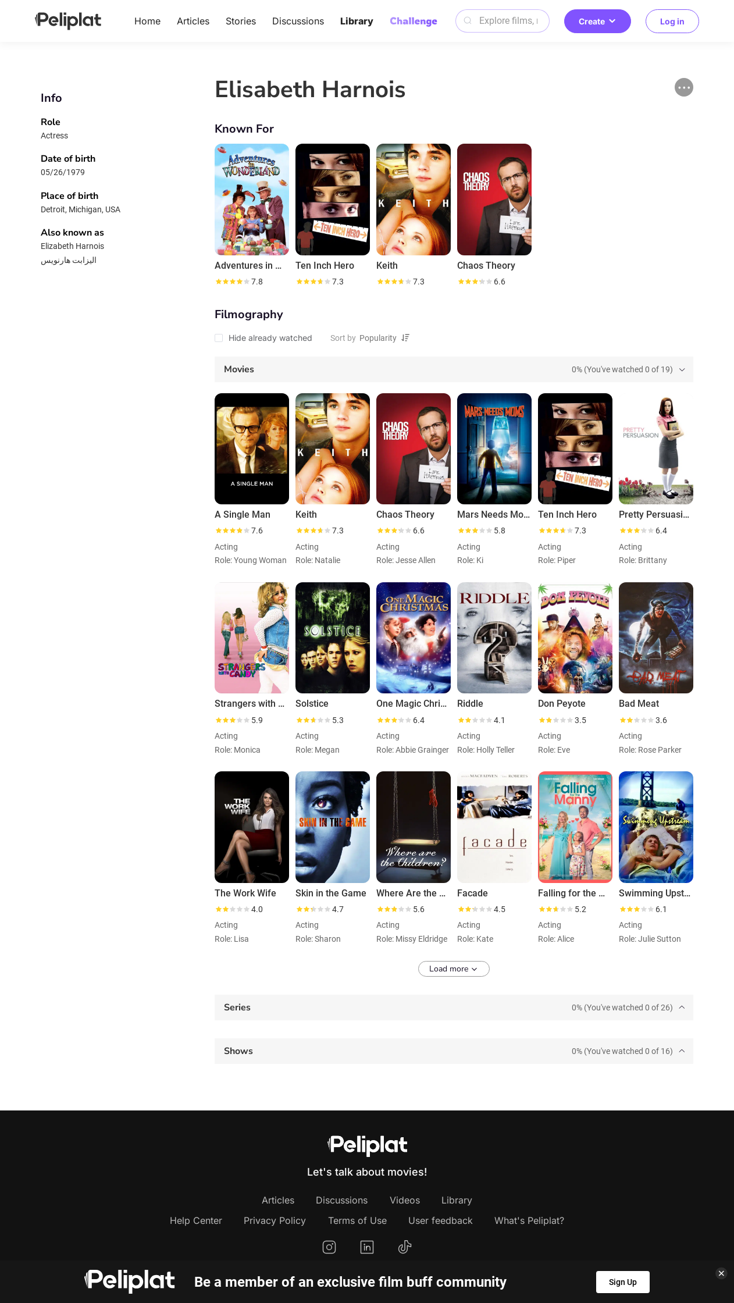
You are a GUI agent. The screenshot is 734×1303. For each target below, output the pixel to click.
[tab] (454, 369)
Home (147, 21)
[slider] (232, 281)
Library (356, 21)
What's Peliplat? (529, 1220)
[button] (684, 87)
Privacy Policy (275, 1220)
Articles (193, 21)
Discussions (298, 21)
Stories (241, 21)
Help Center (196, 1220)
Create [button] (598, 21)
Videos (405, 1200)
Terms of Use (357, 1220)
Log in (672, 21)
